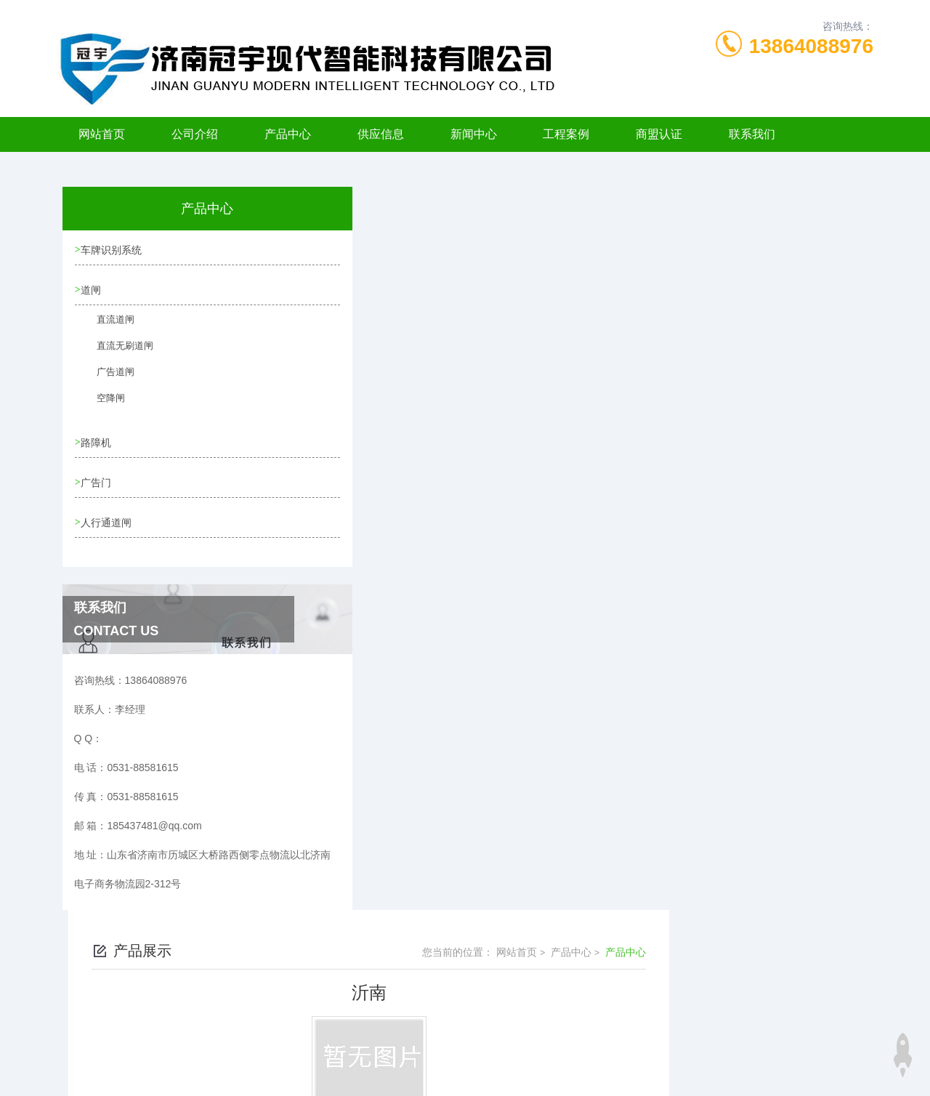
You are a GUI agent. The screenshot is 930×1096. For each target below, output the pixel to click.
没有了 (363, 410)
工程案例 (566, 134)
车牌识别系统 (113, 251)
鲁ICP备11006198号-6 (567, 1026)
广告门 (98, 487)
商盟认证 (659, 134)
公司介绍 (194, 134)
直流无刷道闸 (115, 356)
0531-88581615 (292, 1003)
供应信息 (380, 134)
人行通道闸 (108, 528)
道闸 (93, 292)
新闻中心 (473, 134)
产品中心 (287, 134)
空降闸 (102, 408)
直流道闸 (106, 330)
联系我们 (752, 134)
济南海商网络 (490, 1073)
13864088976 (811, 46)
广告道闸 (106, 382)
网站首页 (101, 134)
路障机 (98, 445)
